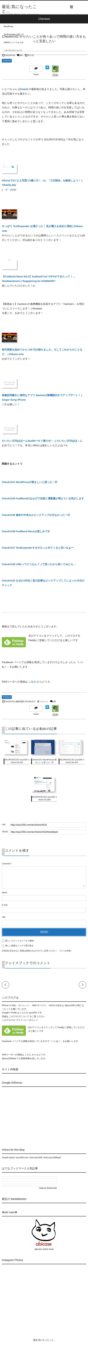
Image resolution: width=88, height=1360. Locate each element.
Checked (7, 61)
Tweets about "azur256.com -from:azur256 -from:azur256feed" (31, 1157)
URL (4, 917)
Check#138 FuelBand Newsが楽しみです (26, 531)
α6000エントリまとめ (13, 42)
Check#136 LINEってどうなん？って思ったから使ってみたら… (39, 564)
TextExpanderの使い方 (14, 34)
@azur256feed (9, 1058)
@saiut (23, 89)
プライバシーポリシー (27, 1020)
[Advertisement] (32, 1114)
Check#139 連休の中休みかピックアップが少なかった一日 (36, 514)
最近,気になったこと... (19, 9)
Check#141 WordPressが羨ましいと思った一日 (29, 482)
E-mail (4, 905)
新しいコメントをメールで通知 (19, 941)
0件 (21, 55)
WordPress (8, 26)
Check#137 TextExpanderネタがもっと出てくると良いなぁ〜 (38, 547)
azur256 (33, 1012)
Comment (6, 864)
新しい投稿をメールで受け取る (19, 946)
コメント (44, 702)
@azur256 (70, 1005)
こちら (32, 681)
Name (4, 893)
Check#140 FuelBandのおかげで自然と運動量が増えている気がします (43, 498)
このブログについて (13, 50)
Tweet (36, 74)
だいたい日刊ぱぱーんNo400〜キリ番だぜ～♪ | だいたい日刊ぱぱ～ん (42, 440)
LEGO (6, 18)
